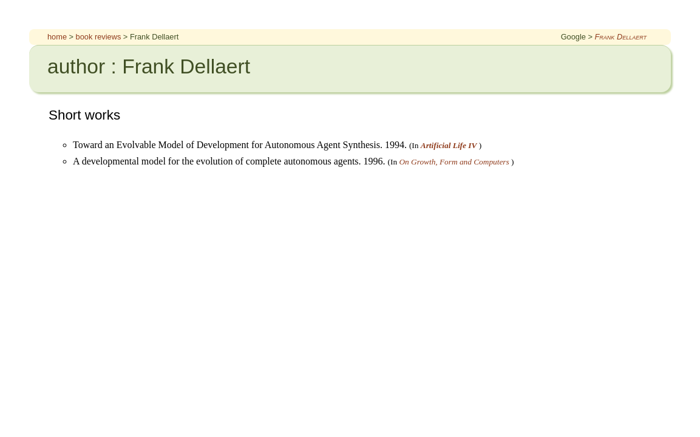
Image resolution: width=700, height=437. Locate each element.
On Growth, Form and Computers (454, 161)
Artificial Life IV (449, 145)
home (57, 36)
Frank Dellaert (621, 36)
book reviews (98, 36)
